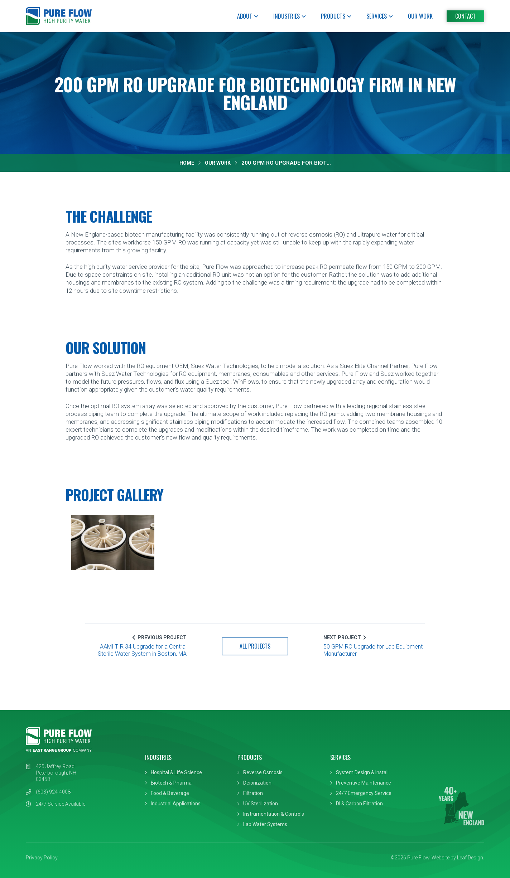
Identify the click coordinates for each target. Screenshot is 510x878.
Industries (290, 16)
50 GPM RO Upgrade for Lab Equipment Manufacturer (373, 650)
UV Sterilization (260, 803)
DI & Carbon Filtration (359, 803)
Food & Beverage (170, 793)
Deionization (257, 782)
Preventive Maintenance (363, 782)
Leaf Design (470, 857)
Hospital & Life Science (176, 772)
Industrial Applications (176, 803)
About (248, 16)
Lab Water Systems (265, 824)
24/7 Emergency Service (363, 793)
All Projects (255, 646)
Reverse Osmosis (263, 772)
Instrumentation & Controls (273, 813)
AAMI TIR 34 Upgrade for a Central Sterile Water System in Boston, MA (142, 650)
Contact (465, 16)
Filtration (253, 793)
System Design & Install (362, 772)
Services (380, 16)
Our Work (420, 16)
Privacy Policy (42, 857)
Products (336, 16)
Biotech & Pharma (171, 782)
